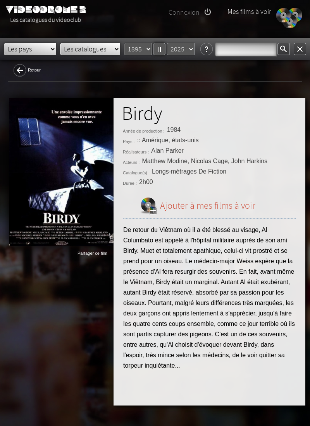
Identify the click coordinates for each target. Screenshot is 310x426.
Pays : (129, 141)
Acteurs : (131, 162)
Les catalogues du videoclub (45, 20)
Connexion (184, 12)
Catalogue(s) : (136, 172)
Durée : (130, 183)
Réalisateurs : (136, 152)
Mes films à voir (249, 11)
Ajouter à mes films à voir (207, 205)
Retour (34, 70)
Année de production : (144, 131)
